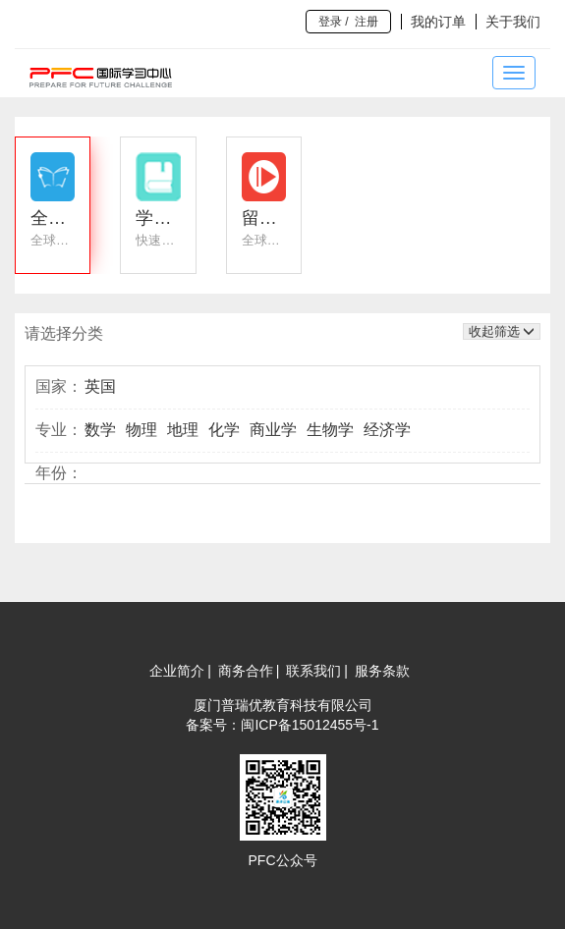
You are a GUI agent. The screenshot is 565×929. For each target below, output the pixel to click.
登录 (330, 21)
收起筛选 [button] (502, 331)
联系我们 (313, 671)
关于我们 (512, 21)
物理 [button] (141, 429)
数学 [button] (100, 429)
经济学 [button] (387, 429)
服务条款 (382, 671)
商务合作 (245, 671)
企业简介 (176, 671)
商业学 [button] (273, 429)
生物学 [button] (330, 429)
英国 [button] (100, 386)
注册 (366, 21)
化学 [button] (224, 429)
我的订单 (438, 21)
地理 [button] (182, 429)
